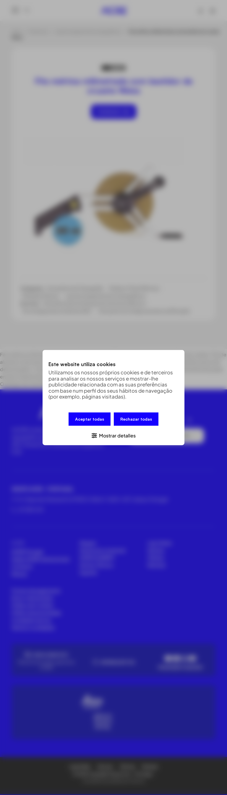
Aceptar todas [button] (89, 419)
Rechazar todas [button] (136, 419)
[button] (113, 435)
